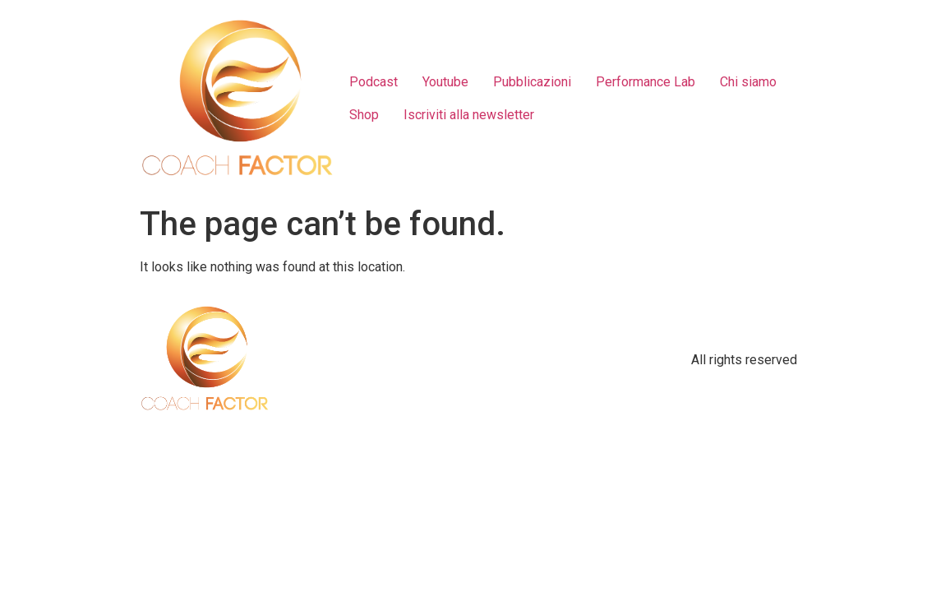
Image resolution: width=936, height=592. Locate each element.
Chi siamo (748, 82)
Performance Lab (645, 82)
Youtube (445, 82)
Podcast (373, 82)
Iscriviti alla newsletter (468, 115)
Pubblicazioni (532, 82)
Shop (364, 115)
